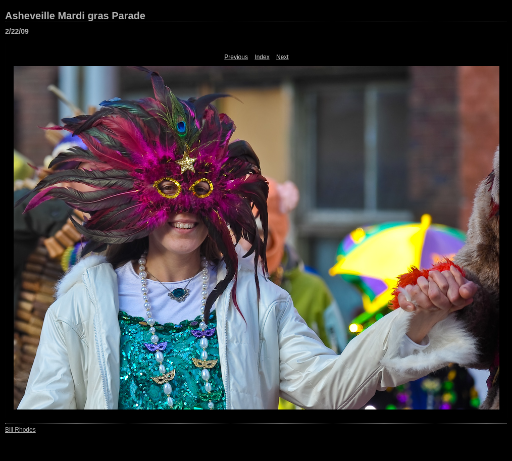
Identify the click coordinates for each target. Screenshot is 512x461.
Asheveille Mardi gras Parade (75, 15)
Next (282, 57)
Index (261, 57)
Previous (236, 57)
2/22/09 (17, 31)
